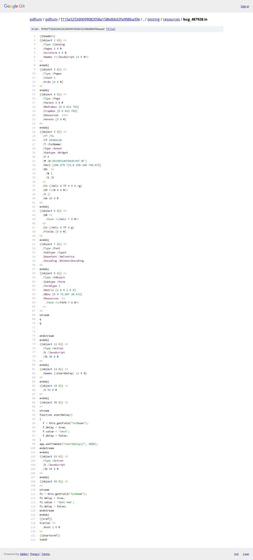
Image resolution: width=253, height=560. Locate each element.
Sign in (245, 6)
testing (153, 19)
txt (236, 554)
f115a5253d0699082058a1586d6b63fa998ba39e (100, 19)
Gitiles (24, 554)
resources (171, 19)
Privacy (34, 554)
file (111, 29)
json (246, 554)
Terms (46, 554)
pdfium (36, 19)
